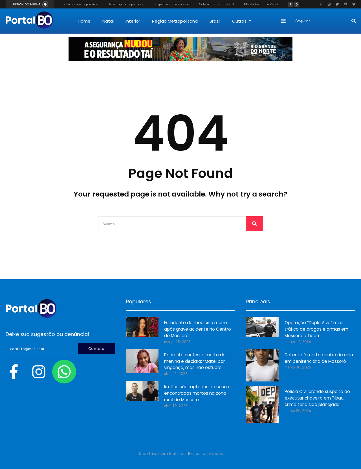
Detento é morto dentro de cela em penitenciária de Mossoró (319, 358)
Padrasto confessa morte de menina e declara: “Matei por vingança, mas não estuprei (195, 361)
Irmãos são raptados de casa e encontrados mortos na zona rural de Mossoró (197, 393)
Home (84, 21)
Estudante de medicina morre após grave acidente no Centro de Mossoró (197, 329)
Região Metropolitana (175, 21)
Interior (133, 21)
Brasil (215, 21)
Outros (241, 21)
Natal (108, 21)
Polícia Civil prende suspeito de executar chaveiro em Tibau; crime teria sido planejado (317, 398)
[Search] (322, 21)
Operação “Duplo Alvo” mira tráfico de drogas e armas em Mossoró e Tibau (316, 329)
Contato (96, 348)
